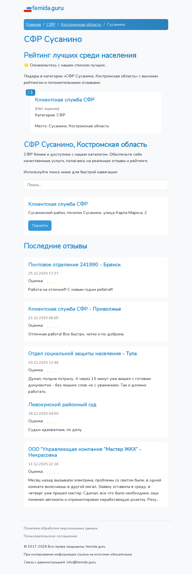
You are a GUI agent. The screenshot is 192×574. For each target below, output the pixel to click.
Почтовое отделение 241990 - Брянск (74, 264)
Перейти (40, 225)
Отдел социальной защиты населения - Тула (82, 353)
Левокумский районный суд (62, 404)
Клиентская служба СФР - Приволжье (74, 309)
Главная (33, 24)
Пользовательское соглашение (50, 536)
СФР (50, 24)
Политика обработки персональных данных (61, 528)
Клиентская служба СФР (64, 99)
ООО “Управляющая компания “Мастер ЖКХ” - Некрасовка (84, 452)
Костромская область (81, 24)
